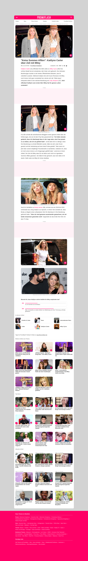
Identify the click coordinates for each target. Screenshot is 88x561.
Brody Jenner (38, 207)
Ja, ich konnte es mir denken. (32, 304)
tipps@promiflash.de (42, 335)
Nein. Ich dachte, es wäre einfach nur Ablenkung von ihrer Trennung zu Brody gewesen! (45, 310)
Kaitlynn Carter (25, 69)
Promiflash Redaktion (36, 65)
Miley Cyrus (53, 69)
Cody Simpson (53, 80)
